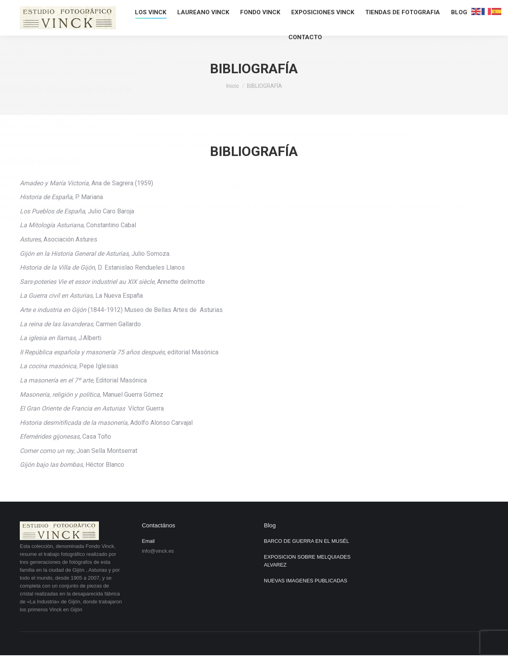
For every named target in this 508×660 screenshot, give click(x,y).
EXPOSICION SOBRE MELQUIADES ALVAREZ (307, 561)
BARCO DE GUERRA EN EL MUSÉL (306, 541)
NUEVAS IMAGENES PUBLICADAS (305, 581)
